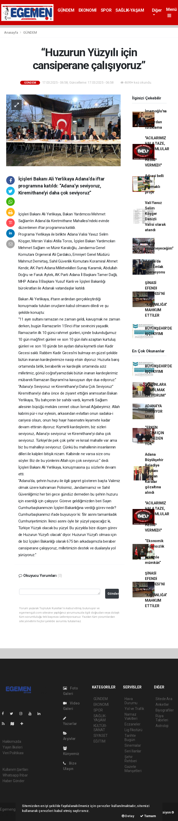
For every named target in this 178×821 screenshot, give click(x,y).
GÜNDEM (66, 10)
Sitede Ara (164, 699)
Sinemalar (133, 745)
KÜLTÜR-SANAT (100, 728)
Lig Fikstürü (133, 730)
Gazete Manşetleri (133, 769)
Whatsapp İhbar (15, 775)
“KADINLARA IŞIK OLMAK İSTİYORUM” (155, 389)
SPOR (106, 10)
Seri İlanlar (133, 751)
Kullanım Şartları (15, 769)
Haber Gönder (14, 781)
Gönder (113, 593)
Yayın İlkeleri (12, 747)
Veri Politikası (13, 753)
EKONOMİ (88, 10)
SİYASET (101, 735)
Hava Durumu (131, 701)
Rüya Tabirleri (162, 718)
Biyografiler (165, 710)
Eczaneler (132, 724)
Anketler (162, 704)
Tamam (148, 816)
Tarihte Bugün (130, 737)
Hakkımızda (12, 741)
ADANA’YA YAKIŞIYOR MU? (153, 411)
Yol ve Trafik (134, 709)
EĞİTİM (99, 741)
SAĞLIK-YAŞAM (129, 10)
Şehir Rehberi (131, 759)
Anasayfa (11, 32)
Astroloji (162, 726)
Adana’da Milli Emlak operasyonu (155, 266)
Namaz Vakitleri (131, 716)
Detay (128, 816)
